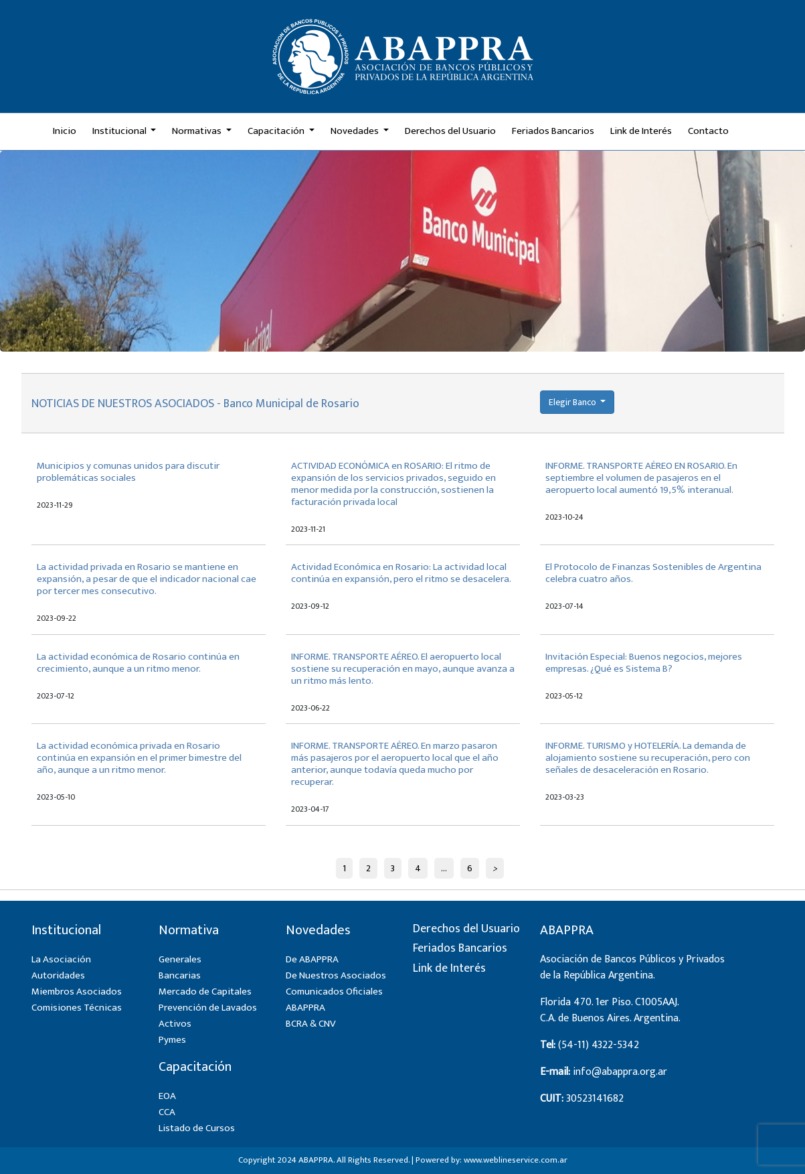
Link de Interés (641, 131)
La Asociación (61, 959)
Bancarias (180, 975)
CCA (167, 1112)
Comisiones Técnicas (76, 1007)
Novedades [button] (356, 131)
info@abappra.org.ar (620, 1072)
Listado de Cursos (197, 1128)
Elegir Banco (573, 402)
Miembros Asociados (76, 991)
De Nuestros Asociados (336, 975)
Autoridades (58, 975)
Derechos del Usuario (450, 131)
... (444, 868)
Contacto (708, 131)
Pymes (172, 1039)
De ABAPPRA (312, 959)
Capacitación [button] (277, 131)
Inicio (64, 131)
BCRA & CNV (311, 1023)
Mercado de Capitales (205, 991)
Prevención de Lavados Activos (208, 1015)
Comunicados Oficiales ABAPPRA (334, 999)
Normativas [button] (197, 131)
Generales (180, 959)
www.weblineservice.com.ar (515, 1160)
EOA (167, 1096)
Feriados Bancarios (553, 131)
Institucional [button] (120, 131)
